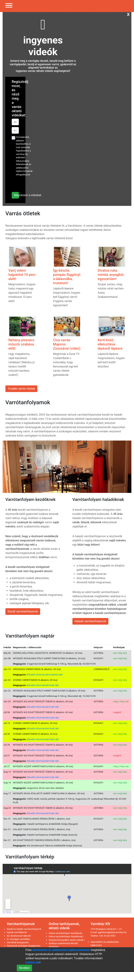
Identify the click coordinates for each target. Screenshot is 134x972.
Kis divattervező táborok (19, 935)
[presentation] (33, 183)
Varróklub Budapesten (18, 942)
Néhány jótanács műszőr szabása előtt (21, 344)
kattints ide (32, 962)
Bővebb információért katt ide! (43, 685)
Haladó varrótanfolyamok (90, 621)
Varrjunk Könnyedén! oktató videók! (67, 940)
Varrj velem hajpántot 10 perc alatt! (22, 274)
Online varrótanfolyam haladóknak (66, 936)
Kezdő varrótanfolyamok (23, 611)
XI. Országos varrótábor (18, 939)
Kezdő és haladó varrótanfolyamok (24, 929)
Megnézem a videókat (16, 195)
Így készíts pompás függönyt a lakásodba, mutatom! (66, 276)
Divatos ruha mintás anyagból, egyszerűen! (111, 274)
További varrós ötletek (21, 388)
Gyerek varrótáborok (17, 932)
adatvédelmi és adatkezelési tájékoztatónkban (61, 950)
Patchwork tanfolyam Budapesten (23, 945)
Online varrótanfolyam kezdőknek (66, 933)
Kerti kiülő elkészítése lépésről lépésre (110, 344)
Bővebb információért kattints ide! (45, 674)
